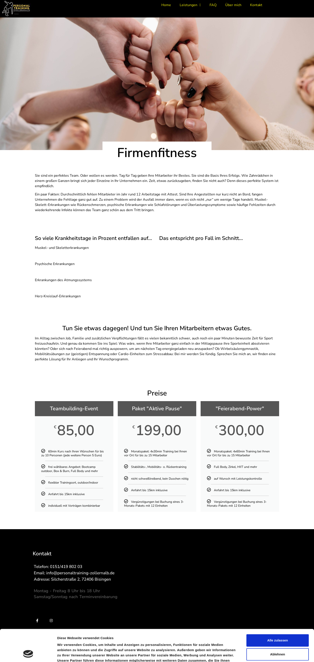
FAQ (213, 5)
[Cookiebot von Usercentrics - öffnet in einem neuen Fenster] (28, 653)
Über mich (233, 5)
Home (166, 5)
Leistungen (190, 5)
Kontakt (256, 5)
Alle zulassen (277, 610)
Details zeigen (232, 653)
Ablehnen (277, 624)
